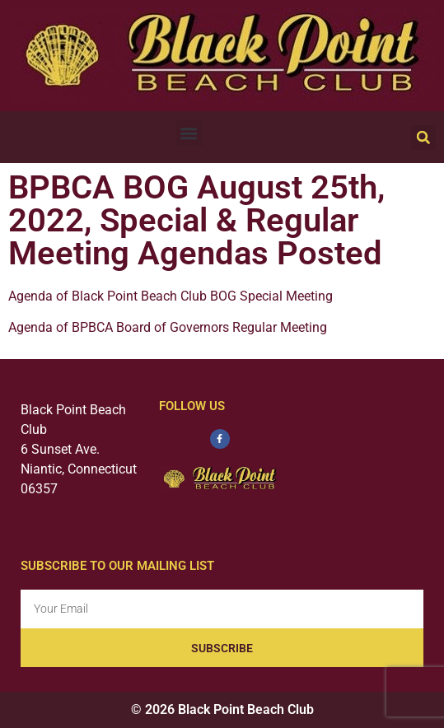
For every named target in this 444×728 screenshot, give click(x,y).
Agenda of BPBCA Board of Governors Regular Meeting (167, 327)
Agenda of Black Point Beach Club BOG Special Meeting (170, 296)
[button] (189, 133)
